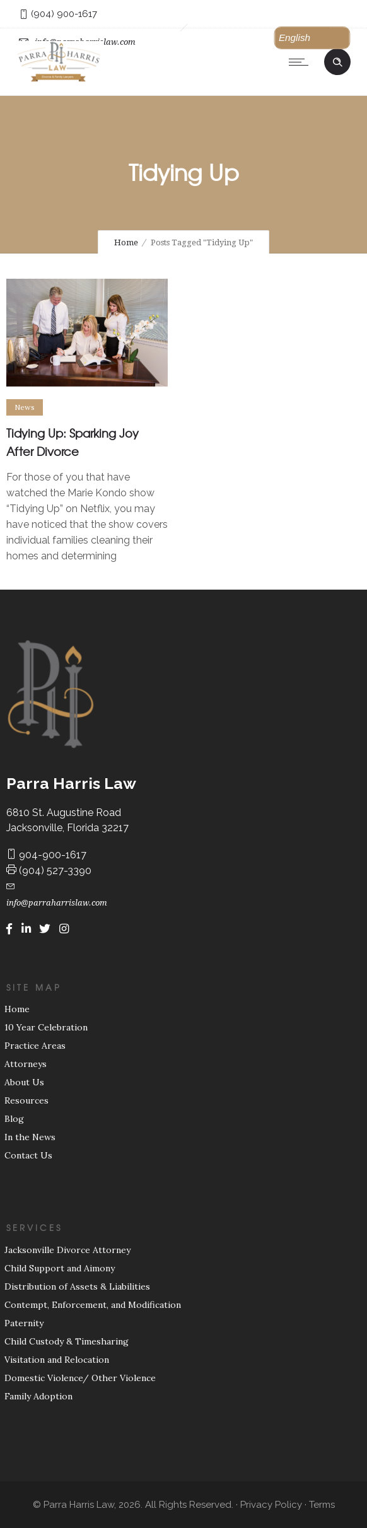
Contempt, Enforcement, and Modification (92, 1304)
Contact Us (28, 1155)
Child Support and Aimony (59, 1268)
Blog (14, 1118)
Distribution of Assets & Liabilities (77, 1286)
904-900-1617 (46, 855)
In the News (29, 1137)
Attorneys (25, 1064)
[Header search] (337, 60)
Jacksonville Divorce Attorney (67, 1250)
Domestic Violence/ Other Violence (80, 1378)
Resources (26, 1100)
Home (126, 242)
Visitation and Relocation (56, 1359)
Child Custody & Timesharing (66, 1341)
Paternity (24, 1323)
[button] (312, 38)
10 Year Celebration (46, 1027)
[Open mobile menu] (301, 61)
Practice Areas (35, 1045)
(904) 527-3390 (48, 871)
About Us (24, 1082)
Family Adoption (38, 1396)
